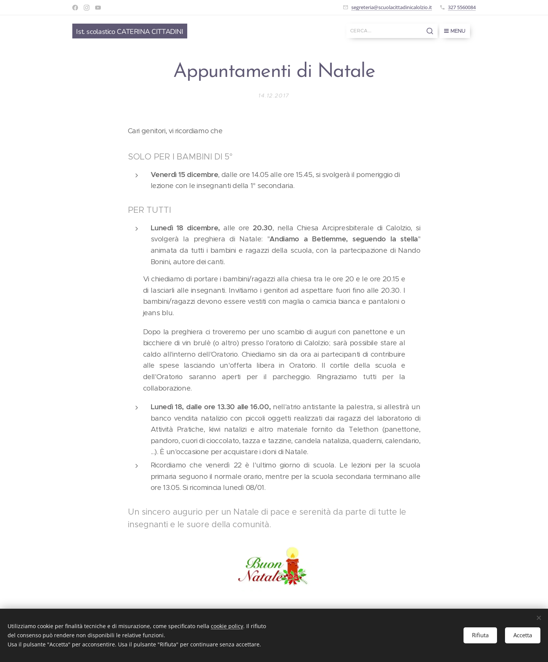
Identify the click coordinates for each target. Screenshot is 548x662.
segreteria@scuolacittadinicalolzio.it (391, 7)
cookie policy (227, 626)
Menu (454, 30)
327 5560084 (462, 7)
